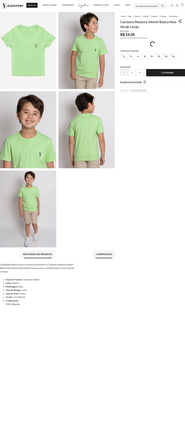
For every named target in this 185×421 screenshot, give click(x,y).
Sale (129, 16)
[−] (124, 72)
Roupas (154, 16)
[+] (139, 72)
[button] (124, 56)
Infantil (137, 16)
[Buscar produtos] (162, 6)
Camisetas (173, 16)
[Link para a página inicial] (123, 16)
